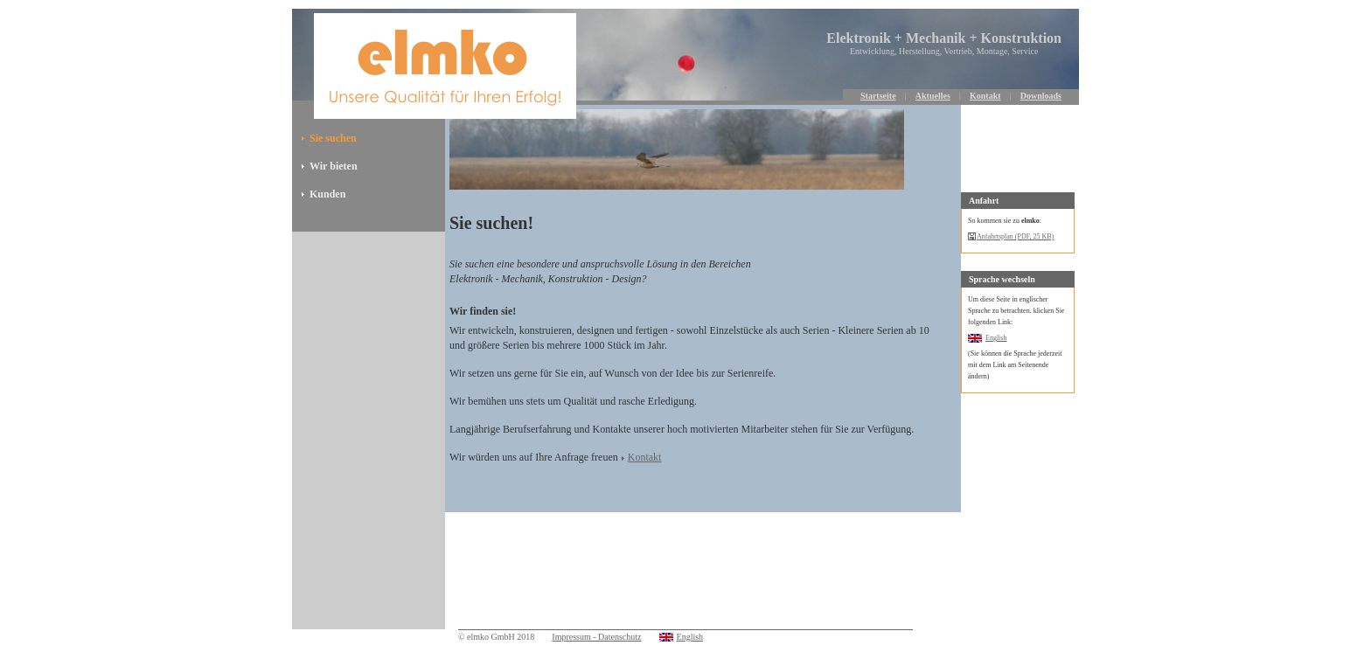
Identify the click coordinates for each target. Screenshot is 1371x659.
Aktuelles (932, 96)
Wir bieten (334, 166)
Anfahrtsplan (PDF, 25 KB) (1015, 236)
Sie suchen (333, 138)
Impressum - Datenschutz (596, 637)
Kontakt (985, 96)
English (995, 338)
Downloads (1040, 96)
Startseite (878, 96)
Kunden (327, 194)
